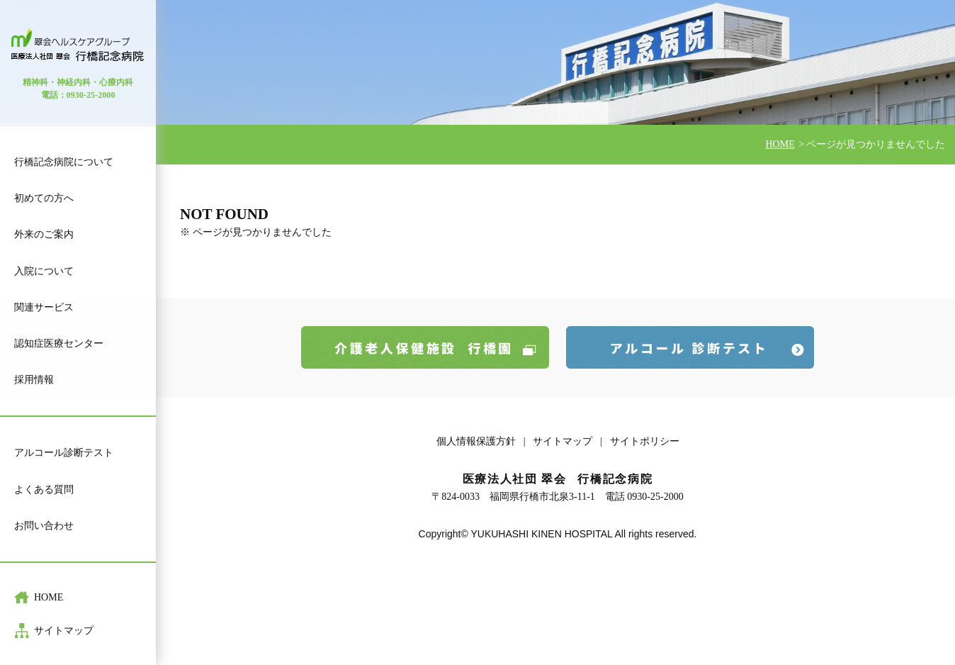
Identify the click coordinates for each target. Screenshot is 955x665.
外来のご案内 (44, 234)
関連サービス (44, 307)
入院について (44, 271)
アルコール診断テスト (63, 452)
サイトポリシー (644, 441)
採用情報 (34, 379)
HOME (48, 597)
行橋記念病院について (63, 162)
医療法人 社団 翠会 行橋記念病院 (78, 45)
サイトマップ (64, 630)
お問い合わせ (44, 525)
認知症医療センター (58, 343)
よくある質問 (44, 489)
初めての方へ (44, 198)
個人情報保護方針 (476, 441)
